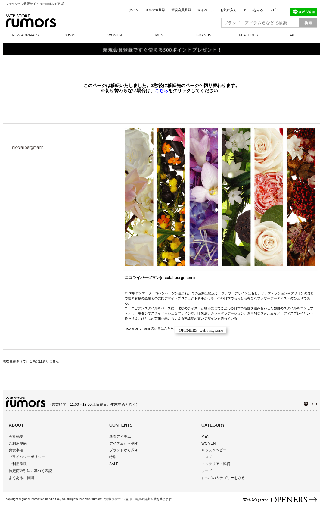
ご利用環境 (18, 464)
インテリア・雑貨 (215, 464)
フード (206, 471)
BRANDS (203, 35)
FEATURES (248, 35)
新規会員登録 (181, 10)
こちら (161, 90)
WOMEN (114, 35)
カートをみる (253, 10)
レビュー (276, 10)
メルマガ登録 (155, 10)
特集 (112, 457)
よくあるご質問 (21, 478)
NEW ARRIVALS (25, 35)
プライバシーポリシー (27, 457)
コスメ (206, 457)
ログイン (132, 10)
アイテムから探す (123, 443)
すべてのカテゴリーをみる (223, 478)
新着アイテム (120, 436)
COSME (70, 35)
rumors (31, 21)
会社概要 (16, 436)
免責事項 (16, 450)
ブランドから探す (123, 450)
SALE (293, 35)
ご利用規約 (18, 443)
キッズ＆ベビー (214, 450)
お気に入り (228, 10)
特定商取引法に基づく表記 (30, 471)
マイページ (205, 10)
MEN (159, 35)
